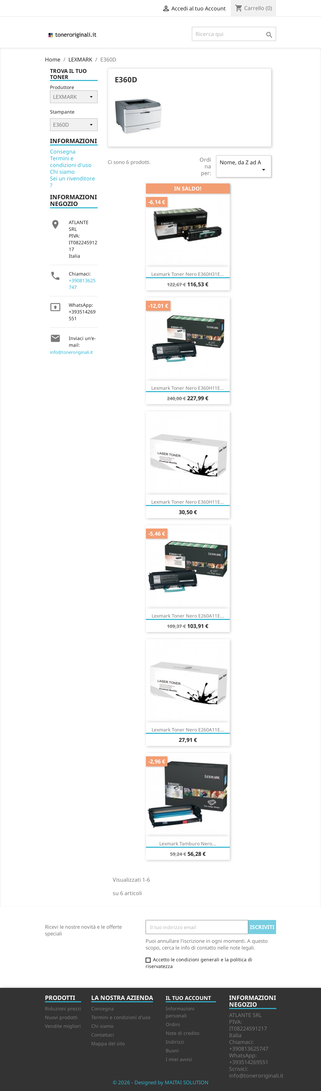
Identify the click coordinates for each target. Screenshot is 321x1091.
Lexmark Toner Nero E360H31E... (187, 274)
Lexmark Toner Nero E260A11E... (188, 616)
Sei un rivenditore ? (72, 182)
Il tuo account (188, 998)
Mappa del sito (108, 1043)
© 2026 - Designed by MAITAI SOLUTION (160, 1082)
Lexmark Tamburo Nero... (187, 843)
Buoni (172, 1050)
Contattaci (102, 1035)
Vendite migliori (63, 1026)
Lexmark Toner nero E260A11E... (188, 729)
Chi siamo (62, 171)
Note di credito (182, 1033)
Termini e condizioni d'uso (71, 162)
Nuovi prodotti (61, 1017)
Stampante (62, 112)
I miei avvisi (179, 1059)
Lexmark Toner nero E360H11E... (187, 388)
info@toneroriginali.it (71, 352)
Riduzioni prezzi (63, 1008)
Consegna (62, 151)
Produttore (62, 87)
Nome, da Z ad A (243, 166)
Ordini (173, 1024)
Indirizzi (175, 1042)
